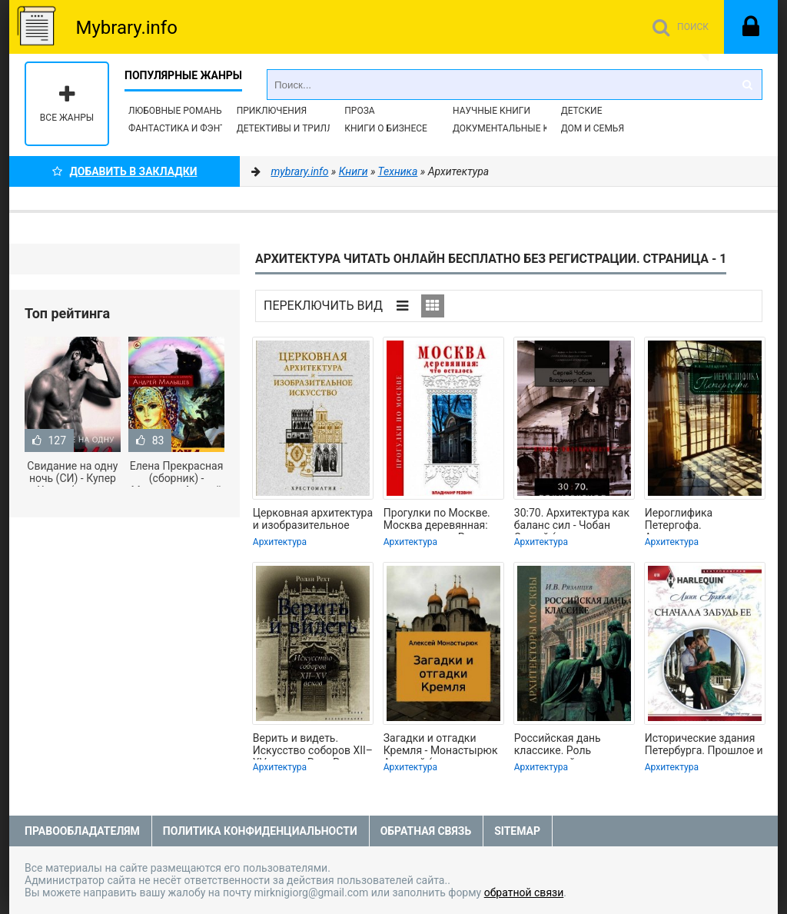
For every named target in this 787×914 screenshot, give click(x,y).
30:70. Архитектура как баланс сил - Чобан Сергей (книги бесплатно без (571, 520)
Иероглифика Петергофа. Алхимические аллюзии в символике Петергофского (701, 520)
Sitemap (517, 831)
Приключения (272, 110)
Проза (359, 110)
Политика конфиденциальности (260, 831)
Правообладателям (82, 831)
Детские (582, 110)
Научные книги (491, 110)
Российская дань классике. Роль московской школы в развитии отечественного (568, 745)
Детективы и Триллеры (295, 128)
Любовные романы (176, 110)
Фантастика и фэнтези (185, 128)
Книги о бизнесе (385, 128)
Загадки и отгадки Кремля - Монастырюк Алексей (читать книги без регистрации (441, 745)
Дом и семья (592, 128)
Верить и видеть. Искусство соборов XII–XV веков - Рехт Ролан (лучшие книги (313, 745)
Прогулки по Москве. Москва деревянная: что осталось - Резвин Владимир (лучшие (439, 520)
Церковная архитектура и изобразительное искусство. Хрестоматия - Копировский (313, 520)
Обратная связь (425, 831)
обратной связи (524, 892)
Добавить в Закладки (125, 171)
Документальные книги (513, 128)
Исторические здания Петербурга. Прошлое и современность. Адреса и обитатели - (704, 745)
